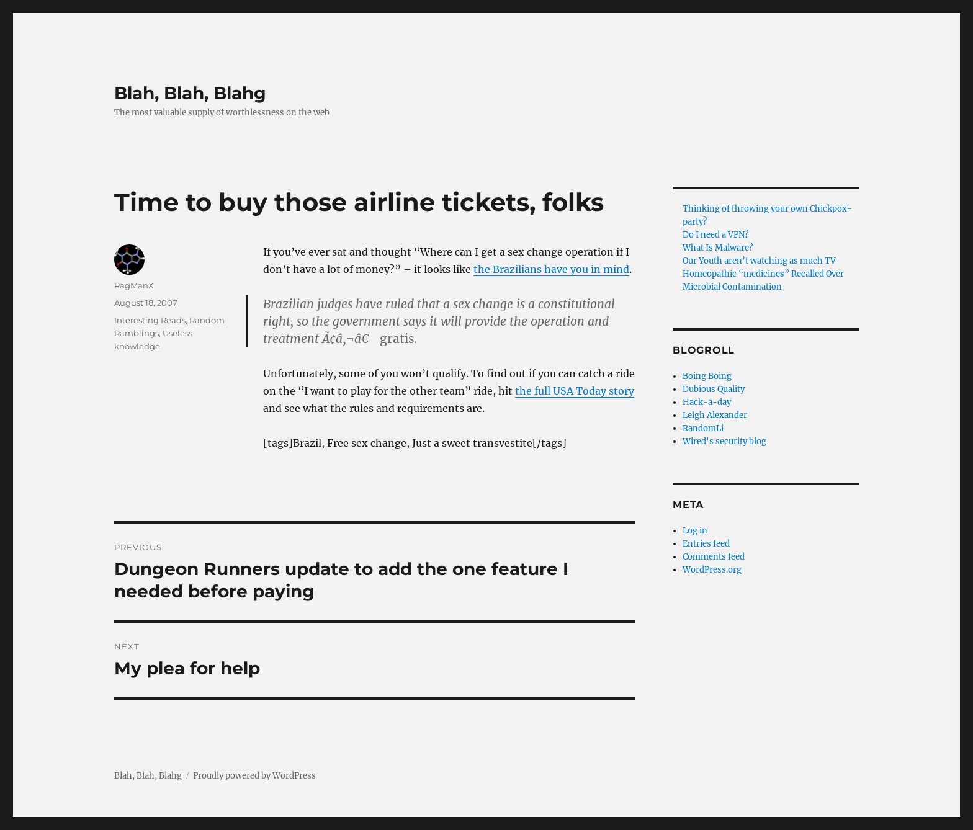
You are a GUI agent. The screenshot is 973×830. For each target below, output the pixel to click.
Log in (695, 530)
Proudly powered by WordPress (254, 775)
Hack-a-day (707, 402)
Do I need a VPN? (715, 235)
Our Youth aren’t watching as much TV (759, 261)
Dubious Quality (714, 389)
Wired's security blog (724, 441)
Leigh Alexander (715, 415)
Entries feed (706, 543)
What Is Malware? (718, 248)
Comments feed (714, 556)
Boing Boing (707, 376)
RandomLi (703, 428)
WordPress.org (712, 569)
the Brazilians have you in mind (551, 269)
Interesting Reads (150, 320)
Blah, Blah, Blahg (190, 93)
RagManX (134, 285)
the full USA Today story (574, 391)
